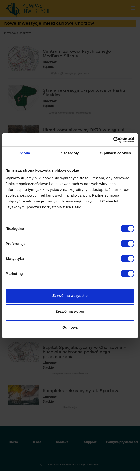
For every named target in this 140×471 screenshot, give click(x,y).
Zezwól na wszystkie (70, 295)
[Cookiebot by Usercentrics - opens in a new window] (113, 140)
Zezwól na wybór (70, 311)
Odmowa (69, 327)
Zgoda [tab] (24, 153)
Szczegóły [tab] (70, 153)
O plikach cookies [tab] (115, 153)
